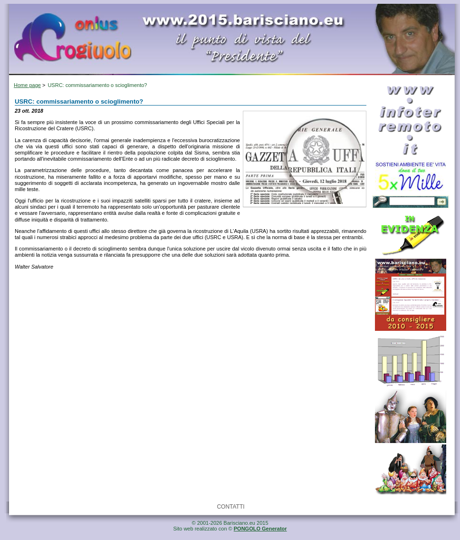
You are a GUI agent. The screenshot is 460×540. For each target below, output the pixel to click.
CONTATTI (230, 506)
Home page (27, 85)
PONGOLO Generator (260, 528)
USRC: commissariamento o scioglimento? (97, 85)
